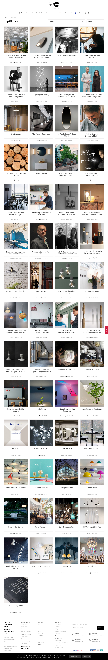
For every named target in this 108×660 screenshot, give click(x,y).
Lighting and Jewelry (41, 95)
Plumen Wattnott (41, 488)
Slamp (39, 624)
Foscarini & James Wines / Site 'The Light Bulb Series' (16, 371)
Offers (60, 12)
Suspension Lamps (26, 631)
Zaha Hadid (58, 624)
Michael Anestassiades (60, 631)
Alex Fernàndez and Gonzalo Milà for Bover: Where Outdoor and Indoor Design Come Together (66, 333)
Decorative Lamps (26, 13)
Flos (39, 626)
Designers (48, 13)
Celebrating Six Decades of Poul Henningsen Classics (16, 332)
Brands (41, 13)
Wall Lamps (24, 643)
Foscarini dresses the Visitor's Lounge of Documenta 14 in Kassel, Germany (16, 216)
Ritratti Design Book (16, 605)
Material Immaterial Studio (61, 643)
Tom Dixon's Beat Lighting (66, 55)
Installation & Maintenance (10, 646)
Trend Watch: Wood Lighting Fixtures (16, 174)
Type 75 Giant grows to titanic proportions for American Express (66, 175)
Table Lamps (24, 624)
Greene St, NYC (41, 291)
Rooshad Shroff (59, 647)
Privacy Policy (7, 650)
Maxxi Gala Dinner (92, 370)
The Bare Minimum (92, 291)
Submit (100, 627)
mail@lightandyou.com (97, 635)
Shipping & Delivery (9, 641)
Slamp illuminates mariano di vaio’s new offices (16, 56)
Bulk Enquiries (9, 631)
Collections (55, 13)
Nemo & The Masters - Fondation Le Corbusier (66, 214)
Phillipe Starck (58, 629)
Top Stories (70, 12)
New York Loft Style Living (15, 291)
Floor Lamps (24, 629)
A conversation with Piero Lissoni (41, 253)
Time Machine (66, 448)
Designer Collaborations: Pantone (67, 292)
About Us (7, 622)
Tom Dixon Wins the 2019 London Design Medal (16, 96)
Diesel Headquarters (66, 527)
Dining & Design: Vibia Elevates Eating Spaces (66, 96)
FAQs (5, 633)
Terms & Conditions (9, 644)
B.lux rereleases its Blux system (16, 410)
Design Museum (67, 488)
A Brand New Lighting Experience (67, 410)
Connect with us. (79, 641)
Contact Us (8, 624)
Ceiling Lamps (24, 626)
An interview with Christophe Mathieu (92, 135)
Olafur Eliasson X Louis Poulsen (92, 56)
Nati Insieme (66, 566)
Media (65, 12)
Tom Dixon (40, 633)
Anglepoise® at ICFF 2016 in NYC (15, 567)
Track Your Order (8, 648)
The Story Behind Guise (66, 370)
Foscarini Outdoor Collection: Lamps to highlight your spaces (41, 332)
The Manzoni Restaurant (41, 134)
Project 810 (58, 645)
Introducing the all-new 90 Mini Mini (41, 214)
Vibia (39, 629)
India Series (79, 13)
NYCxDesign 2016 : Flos (92, 527)
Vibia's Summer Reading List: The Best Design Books (67, 253)
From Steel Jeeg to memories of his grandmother (92, 175)
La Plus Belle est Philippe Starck (67, 135)
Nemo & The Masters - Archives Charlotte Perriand (92, 214)
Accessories (35, 12)
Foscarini (40, 635)
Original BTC (41, 642)
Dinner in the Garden (15, 527)
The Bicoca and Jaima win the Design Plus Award (92, 252)
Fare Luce (16, 448)
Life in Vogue (16, 134)
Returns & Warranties (9, 639)
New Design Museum (92, 448)
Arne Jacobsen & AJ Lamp (16, 488)
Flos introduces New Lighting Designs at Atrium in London (41, 372)
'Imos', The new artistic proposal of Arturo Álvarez (92, 332)
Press (6, 627)
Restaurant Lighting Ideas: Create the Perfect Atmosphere (15, 254)
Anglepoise (40, 638)
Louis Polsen (41, 640)
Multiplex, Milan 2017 (41, 448)
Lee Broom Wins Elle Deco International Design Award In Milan (92, 97)
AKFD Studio (58, 640)
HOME (5, 17)
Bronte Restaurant (41, 527)
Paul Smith (57, 633)
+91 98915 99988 (79, 635)
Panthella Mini (92, 488)
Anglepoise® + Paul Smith (41, 566)
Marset (39, 631)
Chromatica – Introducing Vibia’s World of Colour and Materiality (41, 57)
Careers (7, 629)
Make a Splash (41, 173)
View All (40, 644)
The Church (92, 566)
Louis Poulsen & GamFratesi (92, 409)
